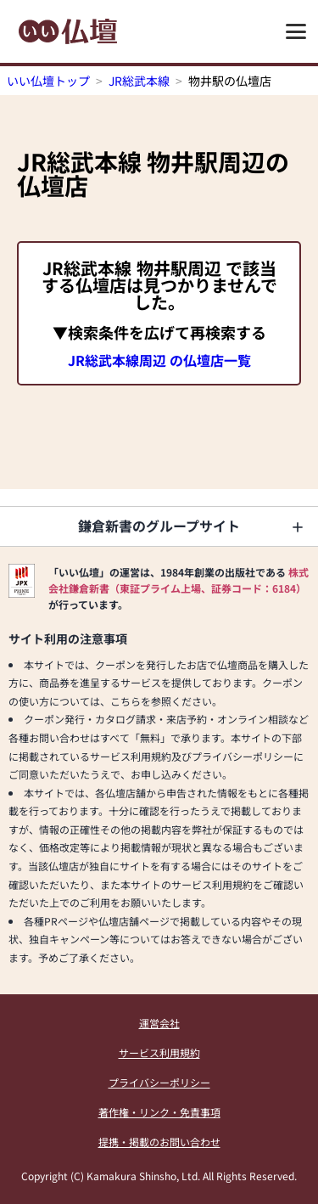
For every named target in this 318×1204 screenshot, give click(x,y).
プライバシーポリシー (159, 1082)
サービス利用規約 (159, 1052)
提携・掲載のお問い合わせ (159, 1141)
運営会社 (159, 1023)
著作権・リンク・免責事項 (159, 1112)
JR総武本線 (139, 81)
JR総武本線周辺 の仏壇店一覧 (159, 360)
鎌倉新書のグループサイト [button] (159, 525)
